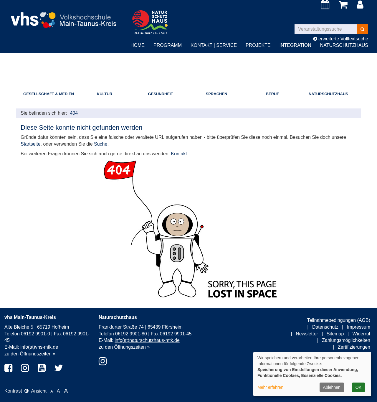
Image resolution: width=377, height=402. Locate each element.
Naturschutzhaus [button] (344, 45)
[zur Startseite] (66, 15)
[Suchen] (362, 29)
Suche (100, 143)
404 (74, 113)
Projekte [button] (258, 45)
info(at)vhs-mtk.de (39, 347)
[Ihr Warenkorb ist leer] (344, 5)
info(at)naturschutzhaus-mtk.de (147, 340)
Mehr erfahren (270, 387)
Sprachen (216, 94)
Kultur (104, 94)
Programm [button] (167, 45)
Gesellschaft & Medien (48, 94)
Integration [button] (295, 45)
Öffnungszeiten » (37, 353)
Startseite (31, 143)
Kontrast (16, 390)
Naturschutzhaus (328, 94)
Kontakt (179, 153)
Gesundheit (160, 94)
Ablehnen (331, 387)
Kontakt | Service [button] (214, 45)
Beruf (272, 94)
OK (358, 387)
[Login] (361, 5)
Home (137, 45)
